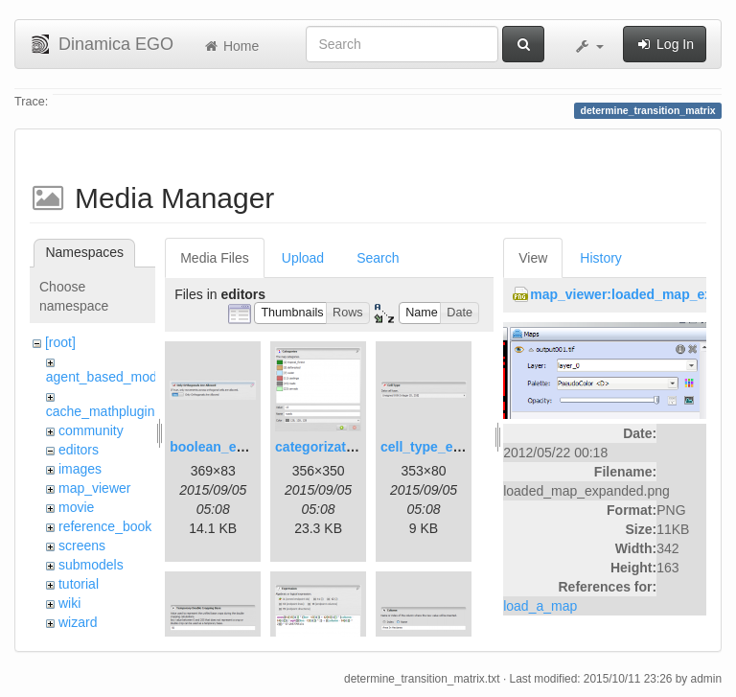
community (91, 430)
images (80, 468)
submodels (91, 564)
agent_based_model (107, 376)
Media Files (214, 258)
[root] (60, 342)
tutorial (78, 584)
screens (81, 545)
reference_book (104, 526)
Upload (303, 258)
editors (78, 449)
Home (230, 46)
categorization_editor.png (356, 446)
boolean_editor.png (231, 446)
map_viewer (94, 488)
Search (377, 258)
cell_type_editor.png (445, 446)
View (532, 258)
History (601, 258)
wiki (69, 603)
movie (76, 507)
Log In (664, 44)
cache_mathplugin (100, 411)
